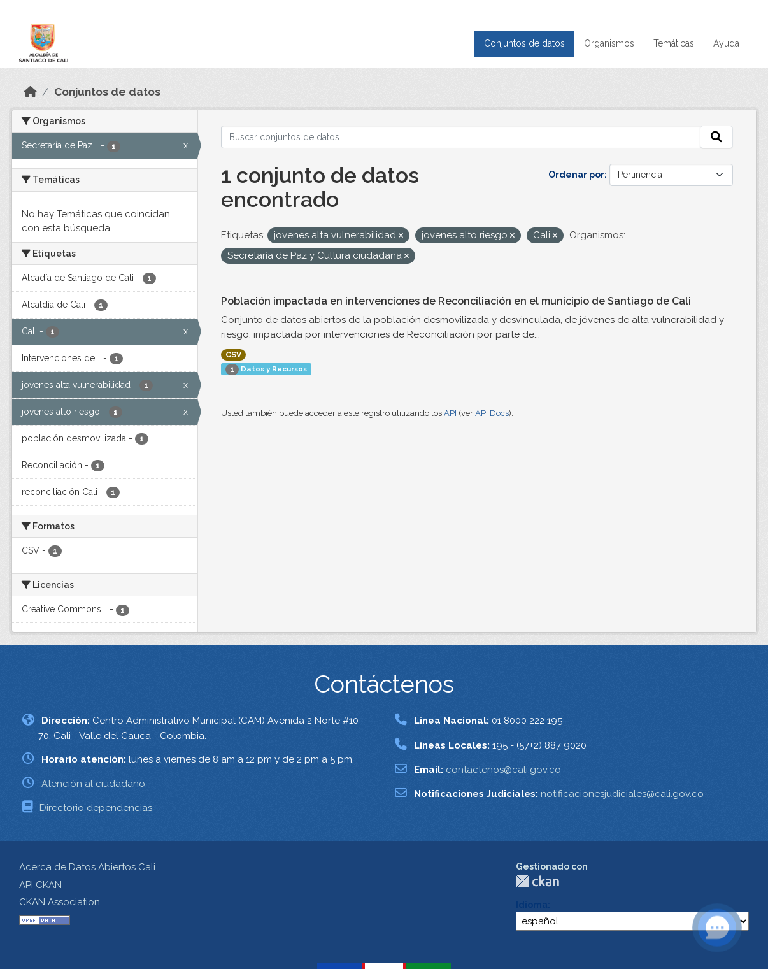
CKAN (537, 881)
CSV (233, 354)
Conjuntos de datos (524, 43)
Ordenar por (576, 174)
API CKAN (40, 885)
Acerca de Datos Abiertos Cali (87, 867)
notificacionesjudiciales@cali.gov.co (622, 794)
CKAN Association (59, 902)
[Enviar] (716, 137)
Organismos (609, 43)
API (450, 413)
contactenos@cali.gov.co (503, 769)
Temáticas (673, 43)
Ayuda (726, 43)
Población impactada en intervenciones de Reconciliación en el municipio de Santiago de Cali (456, 301)
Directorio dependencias (95, 808)
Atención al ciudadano (93, 783)
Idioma (532, 905)
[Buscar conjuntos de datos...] (460, 137)
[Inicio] (30, 91)
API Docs (492, 413)
